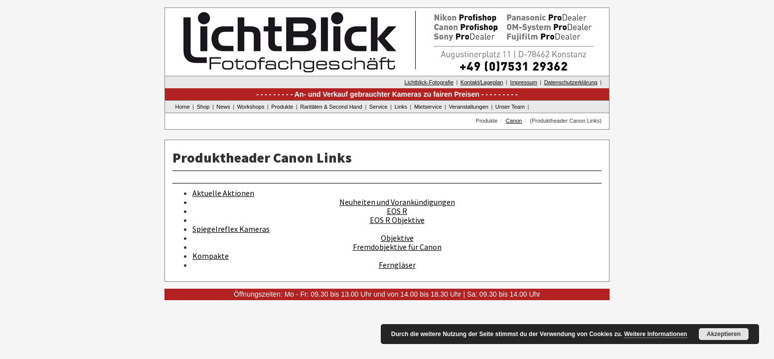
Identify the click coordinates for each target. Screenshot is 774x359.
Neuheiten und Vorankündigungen (397, 202)
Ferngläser (397, 265)
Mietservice (428, 107)
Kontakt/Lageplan (482, 82)
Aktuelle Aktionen (223, 193)
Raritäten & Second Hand (331, 107)
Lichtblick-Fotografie (429, 82)
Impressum (523, 82)
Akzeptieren (724, 334)
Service (378, 107)
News (223, 107)
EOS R (397, 211)
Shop (203, 107)
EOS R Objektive (397, 220)
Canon (514, 121)
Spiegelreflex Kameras (231, 229)
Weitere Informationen (655, 334)
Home (182, 107)
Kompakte (210, 256)
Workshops (251, 107)
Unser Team (510, 107)
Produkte (282, 107)
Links (400, 107)
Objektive (397, 238)
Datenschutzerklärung (571, 82)
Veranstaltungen (468, 107)
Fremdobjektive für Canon (397, 247)
